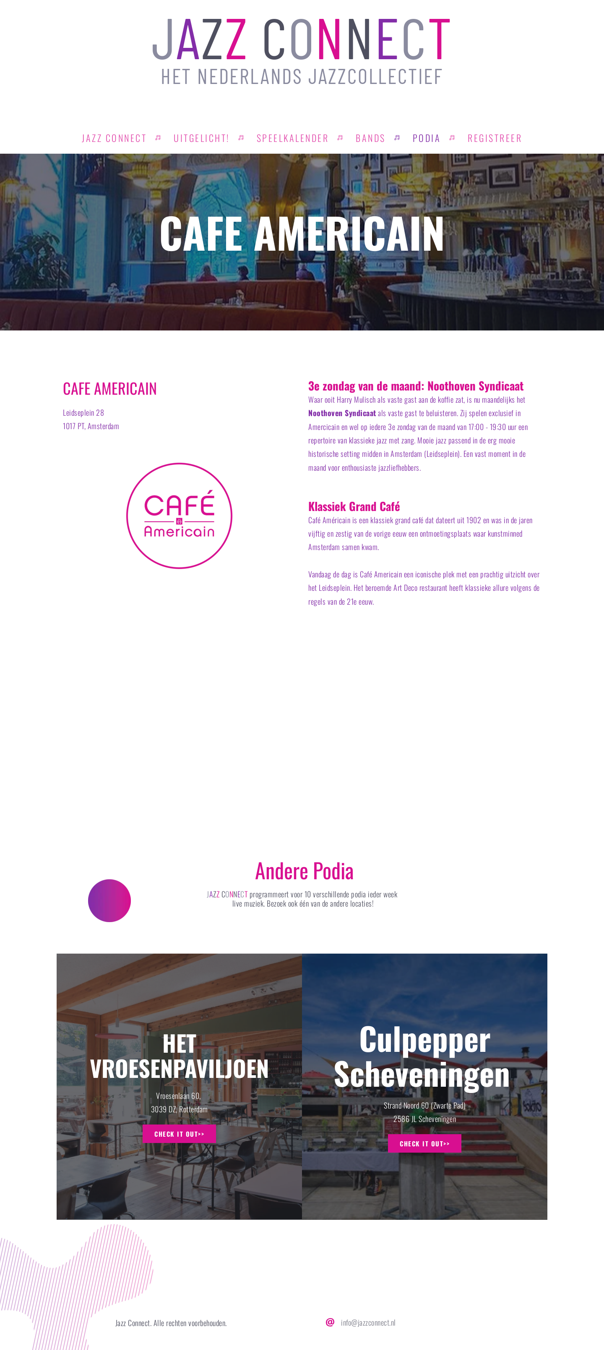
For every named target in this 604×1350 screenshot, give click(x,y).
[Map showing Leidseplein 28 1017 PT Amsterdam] (302, 730)
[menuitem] (114, 137)
